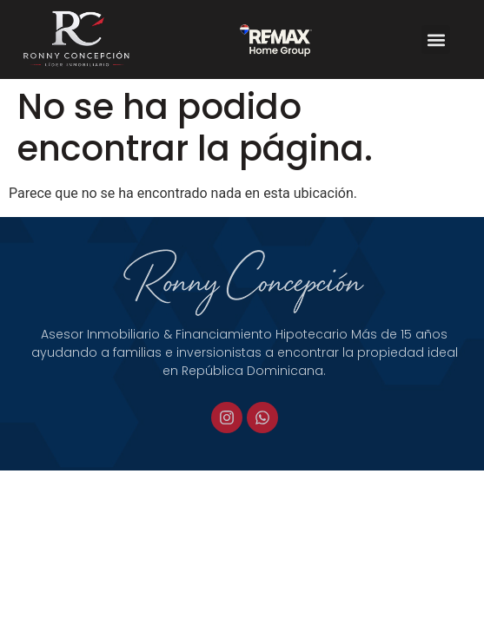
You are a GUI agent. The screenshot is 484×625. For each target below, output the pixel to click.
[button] (435, 39)
